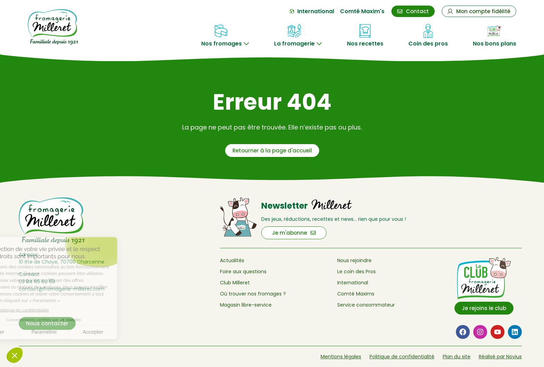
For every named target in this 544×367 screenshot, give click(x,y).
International (352, 282)
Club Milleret (235, 282)
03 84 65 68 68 (37, 281)
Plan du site (456, 356)
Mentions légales (341, 356)
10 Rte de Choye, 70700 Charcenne (61, 261)
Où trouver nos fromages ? (253, 293)
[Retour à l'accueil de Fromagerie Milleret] (64, 27)
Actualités (232, 260)
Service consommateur (366, 304)
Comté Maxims (355, 293)
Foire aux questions (243, 271)
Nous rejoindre (354, 260)
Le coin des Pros (356, 271)
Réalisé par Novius (500, 356)
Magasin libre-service (246, 304)
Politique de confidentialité (401, 356)
